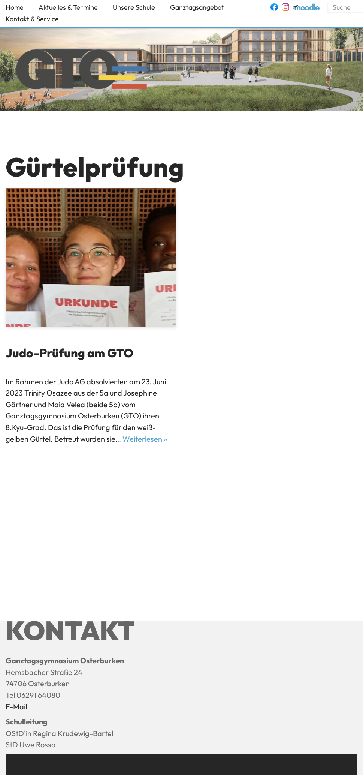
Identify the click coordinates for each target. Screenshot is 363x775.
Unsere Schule (134, 7)
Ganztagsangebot (197, 7)
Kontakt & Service (32, 19)
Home (15, 7)
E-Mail (16, 706)
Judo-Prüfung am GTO (69, 352)
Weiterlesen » (144, 439)
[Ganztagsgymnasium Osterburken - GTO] (81, 71)
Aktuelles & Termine (68, 7)
